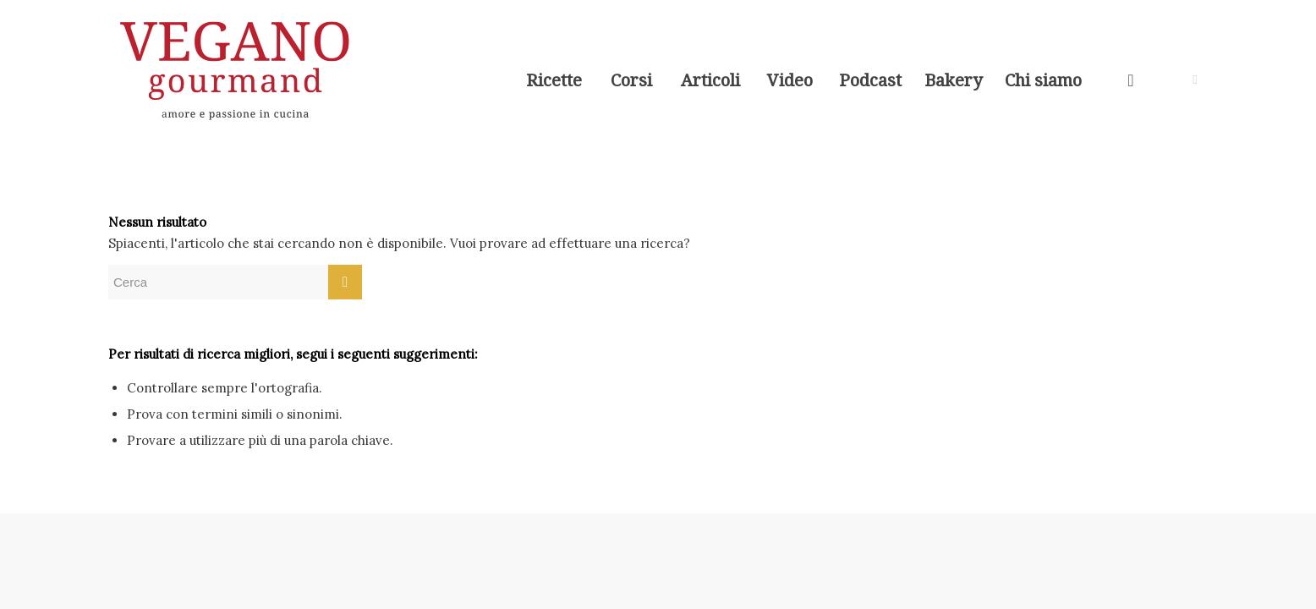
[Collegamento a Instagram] (1195, 79)
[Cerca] (1131, 80)
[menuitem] (553, 80)
